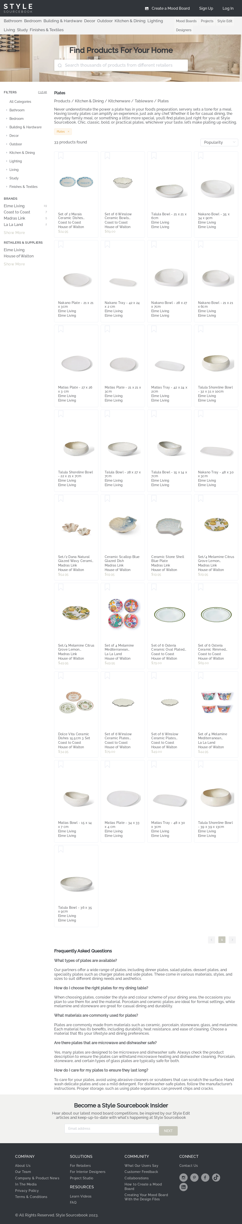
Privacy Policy (28, 1192)
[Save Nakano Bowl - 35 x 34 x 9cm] (200, 156)
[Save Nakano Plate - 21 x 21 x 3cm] (61, 244)
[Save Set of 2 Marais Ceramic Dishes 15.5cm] (61, 156)
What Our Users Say (144, 1163)
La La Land (25, 225)
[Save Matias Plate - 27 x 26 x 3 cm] (61, 329)
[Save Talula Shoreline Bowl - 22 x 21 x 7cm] (61, 414)
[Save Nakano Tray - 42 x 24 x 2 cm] (107, 244)
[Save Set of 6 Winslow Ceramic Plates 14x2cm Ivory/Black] (154, 676)
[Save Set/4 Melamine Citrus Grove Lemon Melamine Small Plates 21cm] (200, 498)
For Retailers (82, 1163)
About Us (24, 1163)
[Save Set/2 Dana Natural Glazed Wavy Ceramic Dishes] (61, 498)
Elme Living (25, 206)
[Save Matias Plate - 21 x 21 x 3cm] (107, 329)
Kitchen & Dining (109, 21)
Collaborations (139, 1175)
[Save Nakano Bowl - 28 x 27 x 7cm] (154, 244)
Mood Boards (178, 21)
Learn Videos (82, 1194)
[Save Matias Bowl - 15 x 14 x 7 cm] (61, 764)
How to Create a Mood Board (146, 1184)
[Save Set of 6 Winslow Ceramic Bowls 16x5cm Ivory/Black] (107, 156)
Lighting (130, 21)
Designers (175, 30)
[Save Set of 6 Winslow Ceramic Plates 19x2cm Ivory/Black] (107, 676)
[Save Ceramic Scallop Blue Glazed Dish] (107, 498)
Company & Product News (34, 1177)
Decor (75, 21)
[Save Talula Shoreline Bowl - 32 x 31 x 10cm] (200, 329)
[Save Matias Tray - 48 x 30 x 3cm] (154, 764)
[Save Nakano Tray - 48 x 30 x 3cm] (200, 414)
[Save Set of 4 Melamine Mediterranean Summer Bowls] (200, 676)
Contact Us (189, 1163)
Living (142, 21)
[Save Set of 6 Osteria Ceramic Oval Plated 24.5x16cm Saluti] (154, 587)
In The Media (27, 1186)
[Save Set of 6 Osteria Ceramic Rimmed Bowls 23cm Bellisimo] (200, 587)
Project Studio (83, 1175)
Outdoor (88, 21)
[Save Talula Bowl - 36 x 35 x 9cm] (61, 849)
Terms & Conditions (33, 1198)
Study (154, 21)
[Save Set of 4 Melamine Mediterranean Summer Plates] (107, 587)
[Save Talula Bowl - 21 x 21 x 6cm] (154, 156)
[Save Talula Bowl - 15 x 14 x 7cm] (154, 414)
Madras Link (25, 218)
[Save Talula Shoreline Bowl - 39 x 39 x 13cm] (200, 764)
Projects (198, 21)
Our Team (24, 1169)
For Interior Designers (90, 1169)
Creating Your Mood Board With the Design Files (146, 1196)
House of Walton (19, 256)
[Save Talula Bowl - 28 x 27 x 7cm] (107, 414)
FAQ (74, 1200)
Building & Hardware (53, 21)
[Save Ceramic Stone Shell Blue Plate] (154, 498)
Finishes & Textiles (18, 30)
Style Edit (216, 21)
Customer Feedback (144, 1169)
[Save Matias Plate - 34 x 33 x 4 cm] (107, 764)
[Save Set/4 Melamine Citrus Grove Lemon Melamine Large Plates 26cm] (61, 587)
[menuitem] (228, 8)
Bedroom (28, 21)
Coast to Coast (25, 212)
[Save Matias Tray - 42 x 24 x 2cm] (154, 329)
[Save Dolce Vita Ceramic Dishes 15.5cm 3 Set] (61, 676)
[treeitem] (25, 102)
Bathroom (11, 21)
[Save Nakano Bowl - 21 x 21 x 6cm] (200, 244)
